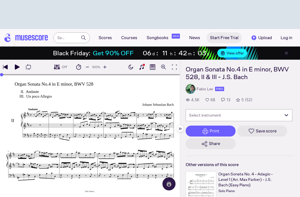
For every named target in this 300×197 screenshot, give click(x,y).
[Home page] (26, 37)
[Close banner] (286, 53)
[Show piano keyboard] (141, 67)
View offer (232, 53)
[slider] (1, 74)
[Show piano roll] (152, 67)
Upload (261, 37)
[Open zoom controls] (163, 67)
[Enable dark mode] (130, 67)
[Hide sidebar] (180, 128)
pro (219, 89)
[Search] (84, 38)
